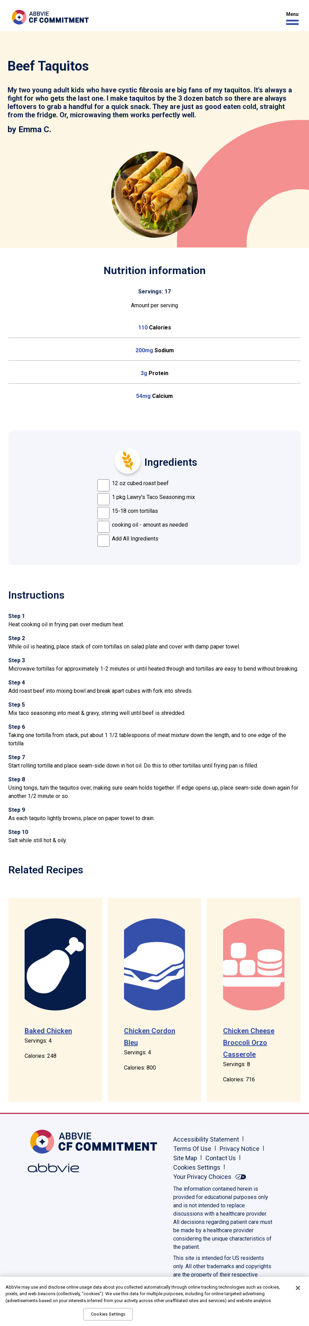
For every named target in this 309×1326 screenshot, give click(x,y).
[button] (291, 18)
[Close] (298, 1288)
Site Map (185, 1158)
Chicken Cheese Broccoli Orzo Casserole (248, 1043)
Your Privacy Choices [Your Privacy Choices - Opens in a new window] (202, 1176)
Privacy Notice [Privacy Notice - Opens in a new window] (239, 1148)
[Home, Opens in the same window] (50, 1141)
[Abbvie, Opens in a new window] (50, 1167)
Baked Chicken (48, 1031)
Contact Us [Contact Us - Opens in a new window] (220, 1158)
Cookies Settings (196, 1167)
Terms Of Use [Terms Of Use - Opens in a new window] (192, 1148)
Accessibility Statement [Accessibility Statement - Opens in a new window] (206, 1139)
